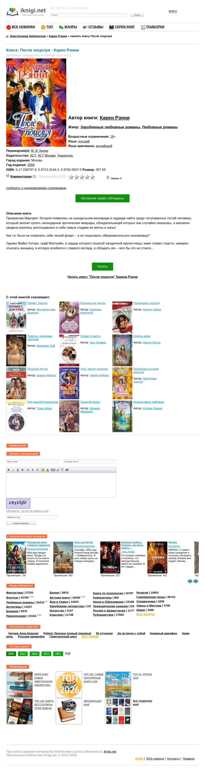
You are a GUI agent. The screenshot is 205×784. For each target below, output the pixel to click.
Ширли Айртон (46, 375)
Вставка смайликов (43, 469)
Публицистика (103, 614)
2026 (11, 653)
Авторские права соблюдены (102, 198)
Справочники (145, 601)
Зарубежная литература (67, 606)
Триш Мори (44, 408)
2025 (23, 653)
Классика (56, 614)
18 (112, 136)
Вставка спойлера (67, 469)
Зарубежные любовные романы (110, 127)
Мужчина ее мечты (93, 303)
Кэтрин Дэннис (153, 408)
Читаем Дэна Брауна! (23, 633)
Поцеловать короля (146, 303)
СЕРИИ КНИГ (125, 27)
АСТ (33, 155)
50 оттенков (104, 633)
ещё (68, 653)
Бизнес (55, 592)
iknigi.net (110, 751)
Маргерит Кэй (46, 345)
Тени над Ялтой (83, 542)
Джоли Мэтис (152, 342)
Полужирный (8, 469)
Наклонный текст (13, 469)
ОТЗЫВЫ (95, 27)
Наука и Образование (108, 601)
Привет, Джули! (37, 303)
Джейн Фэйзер (99, 375)
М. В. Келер (39, 150)
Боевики (12, 611)
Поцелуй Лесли (37, 369)
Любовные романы (160, 127)
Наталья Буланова (37, 549)
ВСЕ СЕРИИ (90, 636)
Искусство (57, 610)
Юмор (140, 610)
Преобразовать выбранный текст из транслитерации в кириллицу (62, 469)
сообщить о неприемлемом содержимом (36, 188)
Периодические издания (110, 606)
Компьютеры (102, 597)
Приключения (16, 616)
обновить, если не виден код (27, 511)
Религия (142, 592)
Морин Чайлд (152, 309)
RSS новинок (155, 758)
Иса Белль (174, 546)
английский (104, 146)
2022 (58, 653)
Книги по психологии (108, 593)
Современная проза (150, 597)
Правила (188, 758)
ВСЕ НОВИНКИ (23, 27)
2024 (34, 653)
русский (84, 141)
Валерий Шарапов (84, 546)
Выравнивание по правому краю (37, 469)
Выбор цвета (47, 469)
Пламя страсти (90, 336)
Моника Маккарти (90, 410)
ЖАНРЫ (70, 27)
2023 (46, 653)
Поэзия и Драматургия (109, 610)
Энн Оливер (98, 342)
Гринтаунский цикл (63, 636)
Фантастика (14, 592)
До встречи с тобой (131, 633)
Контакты (173, 758)
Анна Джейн (128, 551)
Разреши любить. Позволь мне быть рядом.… (132, 545)
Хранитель (65, 155)
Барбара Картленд (90, 311)
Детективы (14, 606)
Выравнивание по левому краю (28, 469)
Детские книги (60, 597)
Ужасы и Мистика (148, 605)
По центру (32, 469)
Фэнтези (12, 597)
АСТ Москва (46, 155)
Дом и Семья (59, 601)
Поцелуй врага (90, 401)
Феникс (172, 542)
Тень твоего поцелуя (94, 369)
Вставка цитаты (57, 469)
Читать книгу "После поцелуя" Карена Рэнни (102, 277)
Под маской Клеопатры (42, 401)
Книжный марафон (163, 633)
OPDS (139, 758)
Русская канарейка (31, 636)
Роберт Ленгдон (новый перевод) (67, 633)
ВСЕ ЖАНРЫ (145, 614)
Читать (102, 266)
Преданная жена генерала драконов (38, 544)
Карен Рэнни (115, 117)
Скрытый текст (53, 469)
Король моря (142, 336)
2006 (30, 165)
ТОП (49, 27)
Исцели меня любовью (148, 401)
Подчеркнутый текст (18, 469)
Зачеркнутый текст (22, 469)
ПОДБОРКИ (155, 27)
